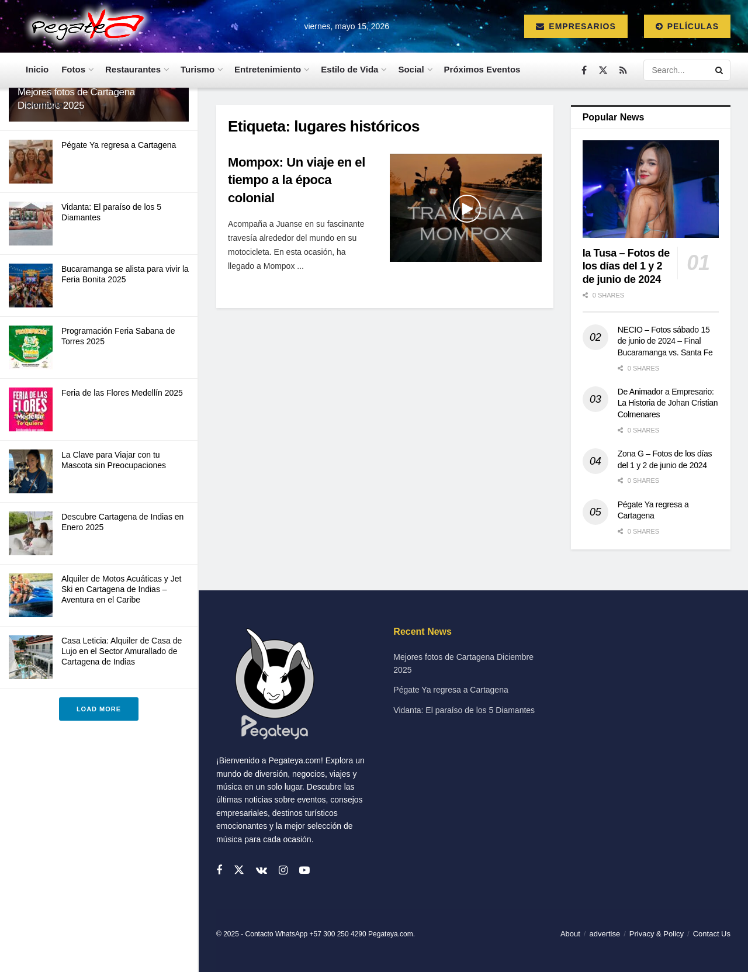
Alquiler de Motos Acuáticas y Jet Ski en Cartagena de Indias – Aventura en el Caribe (121, 589)
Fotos (73, 69)
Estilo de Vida (349, 69)
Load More (99, 708)
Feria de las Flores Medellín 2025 (122, 392)
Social (411, 69)
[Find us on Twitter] (603, 70)
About (570, 933)
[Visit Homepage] (85, 26)
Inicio (37, 69)
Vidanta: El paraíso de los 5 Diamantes (464, 710)
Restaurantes (133, 69)
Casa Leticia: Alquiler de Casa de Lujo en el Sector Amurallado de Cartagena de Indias (121, 651)
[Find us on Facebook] (584, 70)
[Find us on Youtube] (304, 870)
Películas (687, 26)
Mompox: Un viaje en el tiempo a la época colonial (296, 180)
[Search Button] (719, 70)
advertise (604, 933)
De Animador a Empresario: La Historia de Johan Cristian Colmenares (668, 403)
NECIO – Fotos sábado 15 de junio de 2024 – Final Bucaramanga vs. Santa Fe (665, 341)
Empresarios (575, 26)
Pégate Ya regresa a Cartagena (118, 145)
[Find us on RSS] (623, 70)
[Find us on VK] (261, 870)
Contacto (45, 104)
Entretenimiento (267, 69)
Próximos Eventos (482, 69)
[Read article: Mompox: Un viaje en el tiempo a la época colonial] (466, 208)
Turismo (197, 69)
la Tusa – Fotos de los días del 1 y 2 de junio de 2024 (626, 266)
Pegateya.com (390, 934)
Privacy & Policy (656, 933)
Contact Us (711, 933)
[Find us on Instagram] (283, 870)
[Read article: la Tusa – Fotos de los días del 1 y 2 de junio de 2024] (651, 189)
